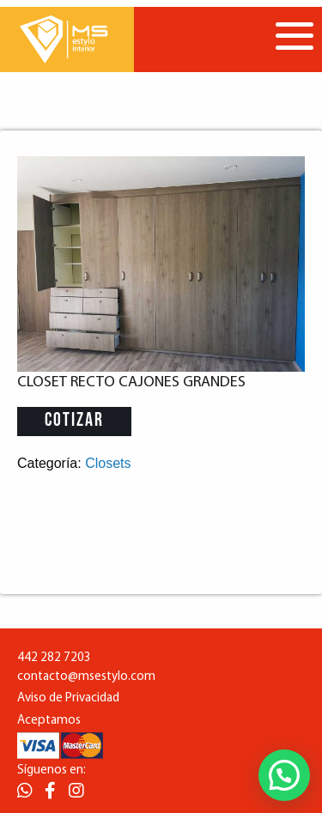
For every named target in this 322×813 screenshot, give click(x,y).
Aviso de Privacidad (68, 698)
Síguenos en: (51, 770)
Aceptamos (49, 720)
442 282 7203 (54, 658)
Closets (108, 463)
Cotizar (74, 421)
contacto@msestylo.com (86, 676)
